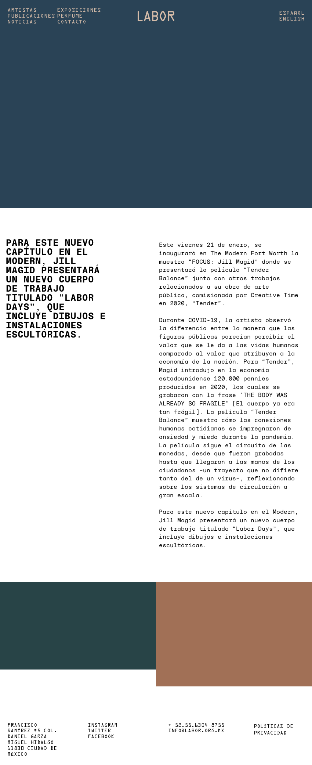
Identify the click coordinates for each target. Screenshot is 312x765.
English (292, 19)
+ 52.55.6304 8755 (196, 725)
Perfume (70, 16)
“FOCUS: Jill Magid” (223, 261)
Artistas (22, 10)
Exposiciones (79, 10)
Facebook (101, 737)
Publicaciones (31, 16)
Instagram (102, 725)
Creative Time (274, 294)
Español (292, 13)
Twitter (99, 731)
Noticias (22, 22)
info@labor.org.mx (196, 731)
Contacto (71, 22)
